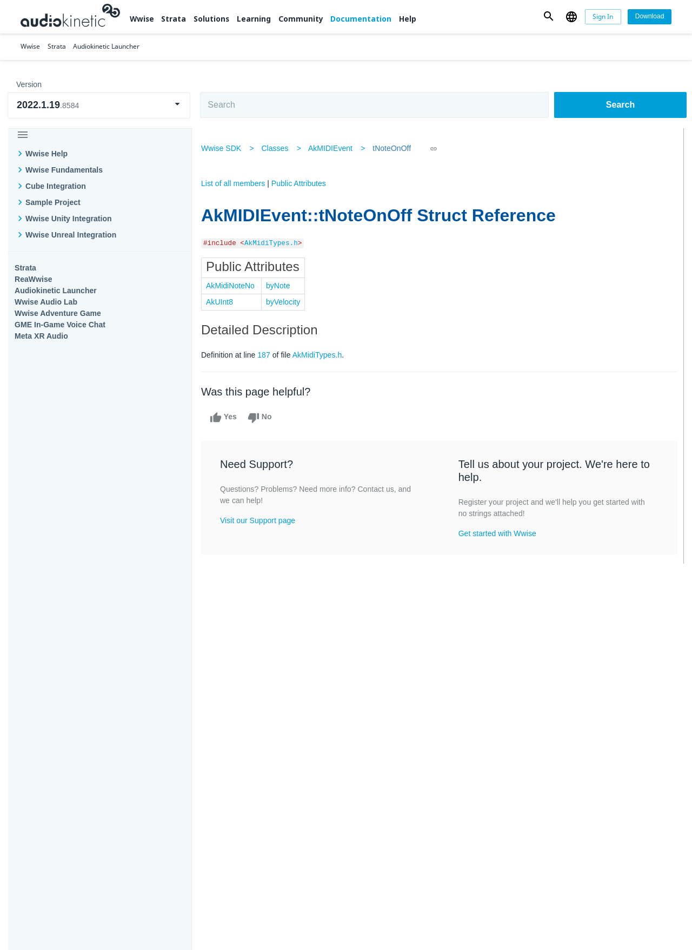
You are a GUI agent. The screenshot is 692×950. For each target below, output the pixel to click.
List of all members (237, 183)
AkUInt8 (223, 302)
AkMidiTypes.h (275, 243)
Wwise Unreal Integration (70, 234)
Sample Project (53, 202)
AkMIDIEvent (334, 148)
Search (620, 104)
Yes (227, 418)
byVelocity (287, 302)
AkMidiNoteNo (234, 285)
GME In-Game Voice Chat (60, 324)
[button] (548, 16)
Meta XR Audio (41, 336)
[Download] (649, 16)
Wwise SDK (225, 148)
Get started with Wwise (498, 533)
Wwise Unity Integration (68, 218)
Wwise (142, 19)
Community (300, 19)
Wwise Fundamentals (64, 170)
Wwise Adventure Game (58, 313)
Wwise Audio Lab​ (46, 302)
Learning (254, 19)
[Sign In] (603, 16)
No (263, 418)
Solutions (211, 19)
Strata (173, 19)
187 (267, 355)
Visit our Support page (261, 520)
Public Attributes (302, 183)
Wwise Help (46, 153)
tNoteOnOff (395, 148)
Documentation (360, 19)
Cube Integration (55, 186)
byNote (282, 285)
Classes (278, 148)
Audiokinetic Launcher (56, 290)
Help (407, 19)
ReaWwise (33, 279)
